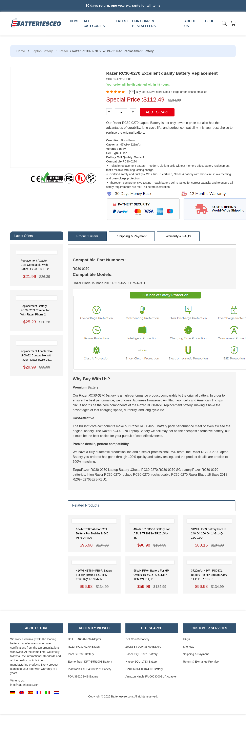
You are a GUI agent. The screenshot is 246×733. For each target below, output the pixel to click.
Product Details (87, 236)
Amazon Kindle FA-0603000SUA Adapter (151, 676)
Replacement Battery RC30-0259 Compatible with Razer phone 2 (35, 310)
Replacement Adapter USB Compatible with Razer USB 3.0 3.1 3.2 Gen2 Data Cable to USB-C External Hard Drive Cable (34, 265)
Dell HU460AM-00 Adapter (84, 639)
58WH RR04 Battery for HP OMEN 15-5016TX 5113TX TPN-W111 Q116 (151, 575)
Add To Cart (157, 112)
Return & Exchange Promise (201, 661)
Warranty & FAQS (178, 236)
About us (190, 23)
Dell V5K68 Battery (137, 639)
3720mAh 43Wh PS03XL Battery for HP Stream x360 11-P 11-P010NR (209, 575)
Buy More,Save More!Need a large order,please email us (168, 92)
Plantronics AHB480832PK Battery (89, 669)
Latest (122, 21)
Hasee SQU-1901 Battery (141, 654)
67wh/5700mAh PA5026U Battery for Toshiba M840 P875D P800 (92, 533)
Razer (63, 51)
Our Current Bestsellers (144, 23)
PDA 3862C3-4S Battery (83, 676)
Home (75, 21)
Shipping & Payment (132, 236)
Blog (209, 21)
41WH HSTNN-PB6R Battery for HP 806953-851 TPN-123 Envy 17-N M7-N (94, 575)
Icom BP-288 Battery (81, 654)
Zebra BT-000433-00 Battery (143, 646)
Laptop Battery (42, 51)
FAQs (186, 639)
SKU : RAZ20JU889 (118, 79)
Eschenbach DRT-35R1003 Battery (90, 661)
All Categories (94, 23)
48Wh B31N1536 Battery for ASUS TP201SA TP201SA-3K (152, 533)
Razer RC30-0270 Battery (84, 646)
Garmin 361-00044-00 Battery (144, 669)
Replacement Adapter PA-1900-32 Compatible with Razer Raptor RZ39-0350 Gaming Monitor (36, 356)
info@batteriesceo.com (24, 684)
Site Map (188, 646)
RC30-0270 (81, 268)
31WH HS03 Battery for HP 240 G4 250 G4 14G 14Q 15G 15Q (208, 533)
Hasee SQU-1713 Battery (141, 661)
